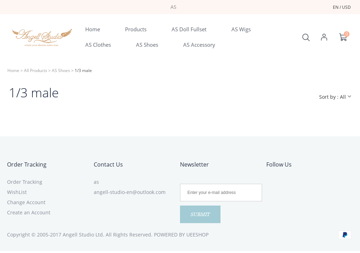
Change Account (26, 202)
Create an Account (28, 212)
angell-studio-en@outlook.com (130, 192)
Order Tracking (26, 164)
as (96, 182)
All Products (35, 70)
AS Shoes (61, 70)
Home (13, 70)
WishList (17, 192)
